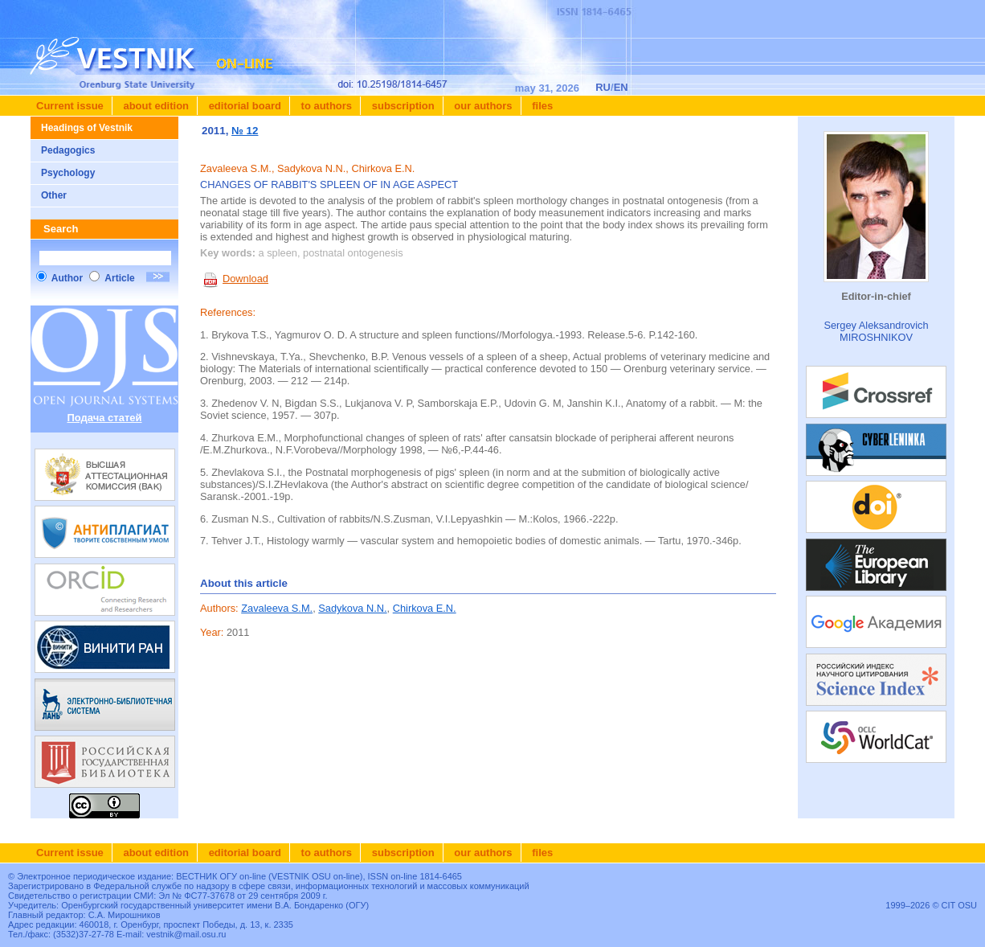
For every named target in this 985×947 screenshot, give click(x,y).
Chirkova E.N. (424, 608)
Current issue (70, 106)
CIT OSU (959, 905)
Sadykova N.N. (352, 608)
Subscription (402, 106)
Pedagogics (68, 150)
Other (54, 195)
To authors (325, 106)
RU (603, 87)
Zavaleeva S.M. (277, 608)
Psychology (68, 172)
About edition (155, 106)
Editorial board (243, 106)
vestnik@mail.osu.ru (186, 934)
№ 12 (244, 131)
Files (541, 106)
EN (621, 87)
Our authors (482, 106)
